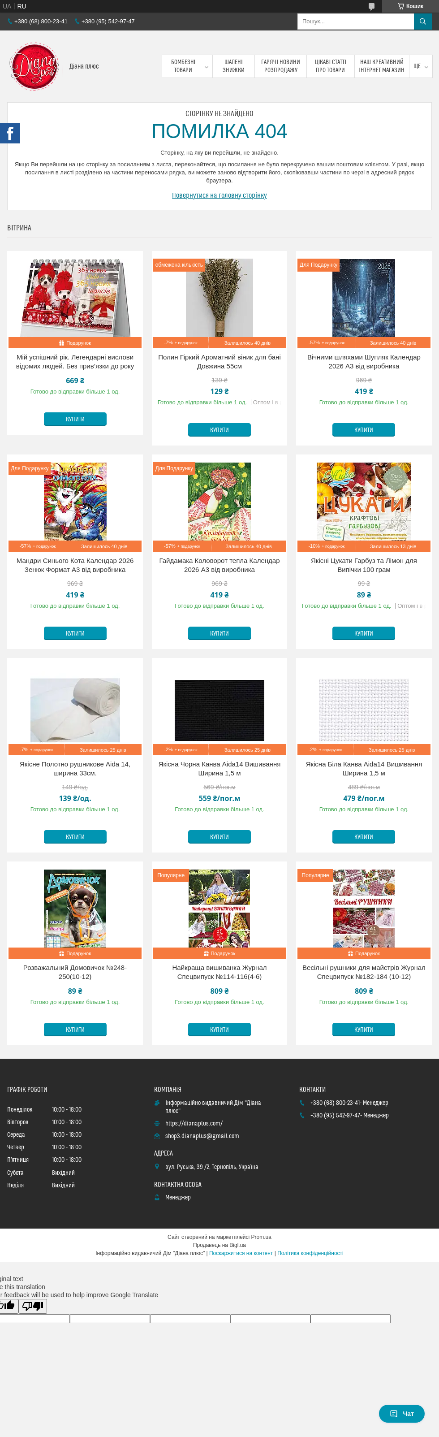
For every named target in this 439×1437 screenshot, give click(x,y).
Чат (402, 1414)
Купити (75, 419)
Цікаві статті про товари (331, 66)
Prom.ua (261, 1237)
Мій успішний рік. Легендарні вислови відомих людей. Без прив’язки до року (75, 361)
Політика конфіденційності (310, 1253)
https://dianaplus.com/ (194, 1123)
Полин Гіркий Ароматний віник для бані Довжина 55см (219, 361)
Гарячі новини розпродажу (280, 66)
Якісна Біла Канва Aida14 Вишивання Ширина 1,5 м (364, 768)
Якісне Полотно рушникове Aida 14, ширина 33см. (75, 768)
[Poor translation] (32, 1306)
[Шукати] (423, 21)
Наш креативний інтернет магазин (382, 66)
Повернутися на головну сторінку (219, 195)
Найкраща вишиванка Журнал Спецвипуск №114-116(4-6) (219, 972)
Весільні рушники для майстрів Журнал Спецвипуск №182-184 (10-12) (364, 972)
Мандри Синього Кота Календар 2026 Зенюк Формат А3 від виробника (75, 565)
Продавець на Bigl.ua (219, 1245)
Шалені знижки (234, 66)
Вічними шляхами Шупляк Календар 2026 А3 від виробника (364, 361)
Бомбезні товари (183, 66)
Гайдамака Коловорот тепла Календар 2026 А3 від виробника (219, 565)
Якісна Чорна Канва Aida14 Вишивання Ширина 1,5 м (220, 768)
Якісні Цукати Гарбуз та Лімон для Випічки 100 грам (364, 565)
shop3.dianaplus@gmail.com (202, 1136)
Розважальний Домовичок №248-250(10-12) (75, 972)
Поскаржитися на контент (241, 1253)
